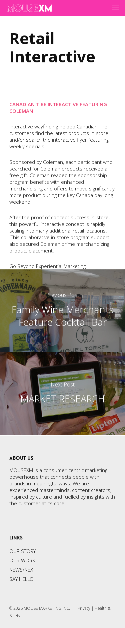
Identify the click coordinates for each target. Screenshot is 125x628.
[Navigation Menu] (115, 8)
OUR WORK (22, 560)
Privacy (84, 608)
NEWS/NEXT (22, 569)
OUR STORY (22, 551)
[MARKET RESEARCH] (62, 393)
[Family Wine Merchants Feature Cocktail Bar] (62, 310)
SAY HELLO (21, 579)
